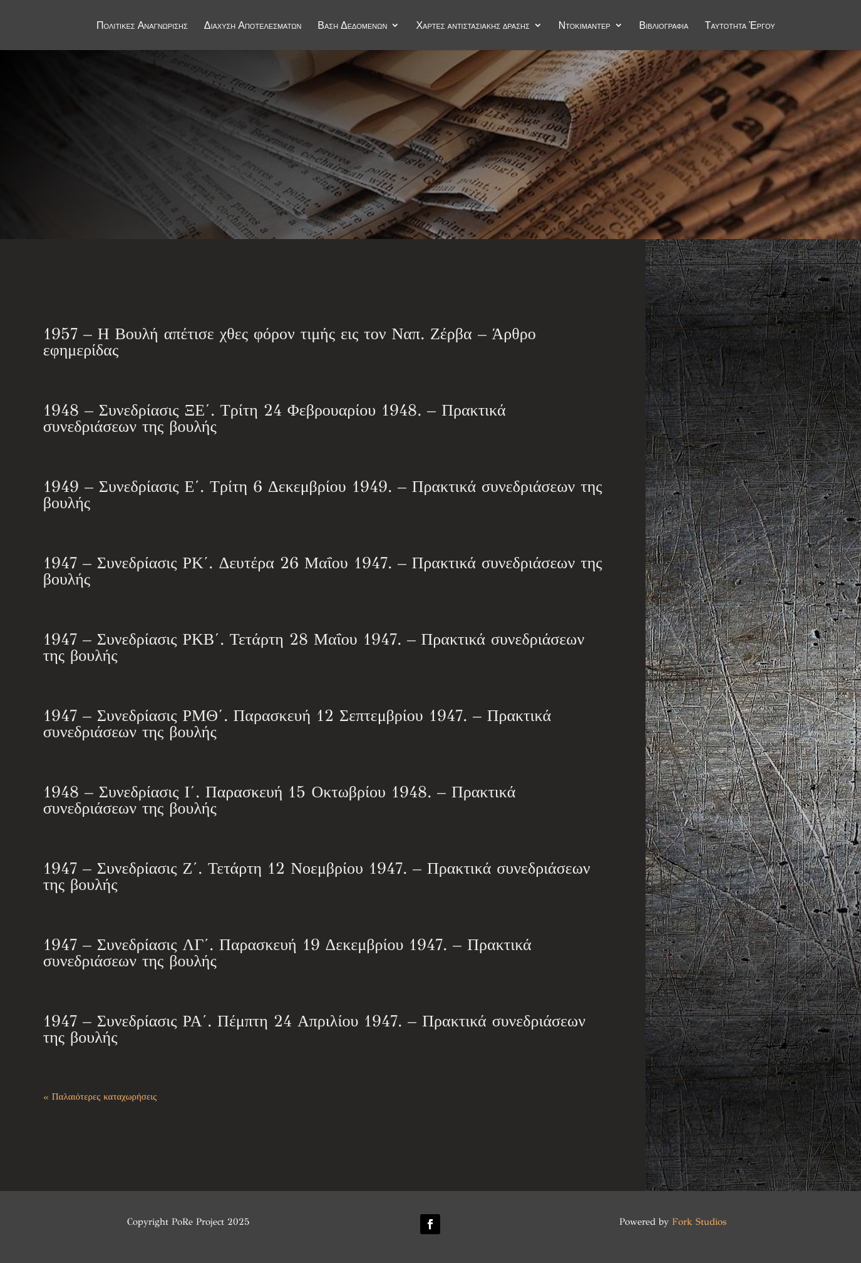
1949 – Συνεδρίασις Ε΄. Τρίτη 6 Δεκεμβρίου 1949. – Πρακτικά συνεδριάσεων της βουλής (322, 494)
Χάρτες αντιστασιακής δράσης (472, 26)
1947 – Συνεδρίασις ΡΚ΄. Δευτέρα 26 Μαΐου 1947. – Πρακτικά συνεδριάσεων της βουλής (322, 571)
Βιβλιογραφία (664, 26)
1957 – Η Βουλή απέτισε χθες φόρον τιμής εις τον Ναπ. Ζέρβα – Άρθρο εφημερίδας (289, 342)
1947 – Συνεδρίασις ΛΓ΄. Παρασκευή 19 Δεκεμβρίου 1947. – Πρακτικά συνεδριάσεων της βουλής (287, 952)
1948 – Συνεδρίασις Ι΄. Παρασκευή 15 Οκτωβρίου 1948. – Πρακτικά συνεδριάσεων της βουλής (279, 800)
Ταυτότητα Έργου (739, 26)
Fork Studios (699, 1221)
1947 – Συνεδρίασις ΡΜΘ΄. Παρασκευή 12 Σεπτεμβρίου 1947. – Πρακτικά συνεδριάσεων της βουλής (297, 723)
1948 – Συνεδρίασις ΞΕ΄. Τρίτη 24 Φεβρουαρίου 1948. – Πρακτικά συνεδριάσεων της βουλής (274, 418)
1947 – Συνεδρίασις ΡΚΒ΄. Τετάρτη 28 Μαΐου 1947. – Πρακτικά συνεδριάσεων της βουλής (313, 647)
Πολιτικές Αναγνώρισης (142, 26)
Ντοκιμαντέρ (585, 26)
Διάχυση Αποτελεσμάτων (253, 26)
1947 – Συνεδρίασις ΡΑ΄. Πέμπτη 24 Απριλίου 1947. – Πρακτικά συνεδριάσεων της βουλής (314, 1029)
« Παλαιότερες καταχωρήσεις (100, 1096)
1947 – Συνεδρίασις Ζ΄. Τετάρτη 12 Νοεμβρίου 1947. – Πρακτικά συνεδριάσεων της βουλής (316, 876)
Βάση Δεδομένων (352, 26)
